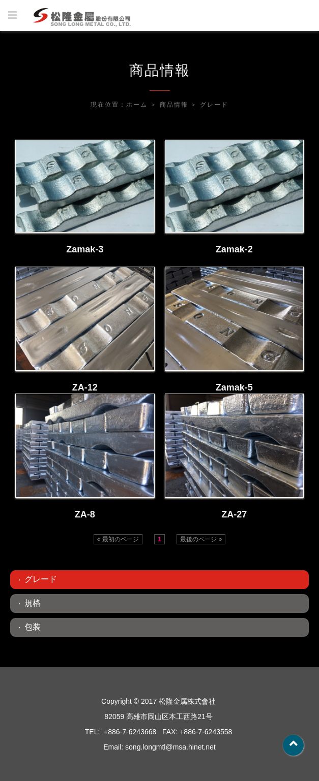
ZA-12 (85, 387)
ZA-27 (234, 514)
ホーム (137, 105)
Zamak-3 (84, 249)
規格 (32, 603)
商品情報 (174, 105)
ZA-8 (85, 514)
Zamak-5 (234, 387)
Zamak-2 (234, 249)
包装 (32, 627)
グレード (214, 105)
